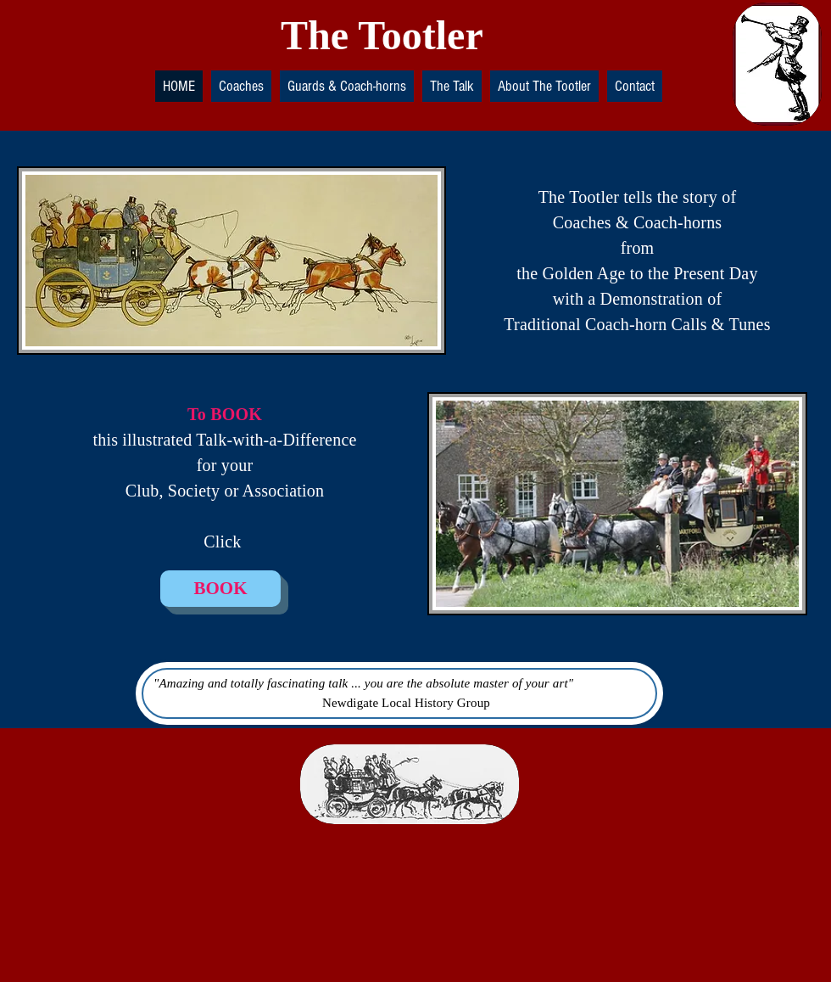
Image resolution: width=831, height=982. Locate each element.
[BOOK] (220, 588)
